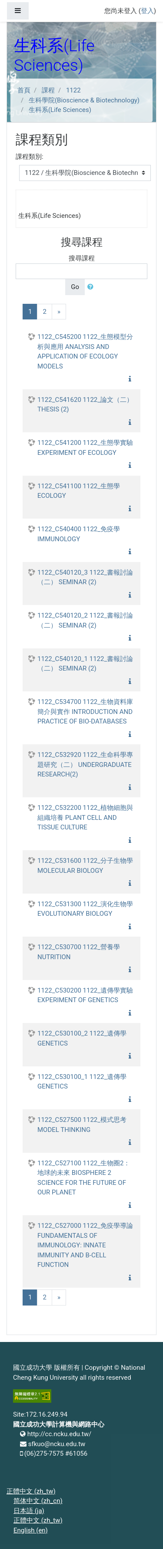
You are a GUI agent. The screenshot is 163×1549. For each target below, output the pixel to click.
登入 (147, 11)
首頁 (23, 90)
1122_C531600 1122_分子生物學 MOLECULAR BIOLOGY (85, 866)
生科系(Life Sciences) (60, 110)
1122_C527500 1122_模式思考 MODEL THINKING (81, 1125)
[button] (92, 287)
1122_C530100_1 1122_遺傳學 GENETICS (81, 1082)
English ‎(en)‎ (30, 1530)
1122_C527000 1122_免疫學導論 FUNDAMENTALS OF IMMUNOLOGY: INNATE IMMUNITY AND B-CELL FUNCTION (85, 1245)
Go (75, 287)
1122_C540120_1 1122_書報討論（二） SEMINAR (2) (85, 664)
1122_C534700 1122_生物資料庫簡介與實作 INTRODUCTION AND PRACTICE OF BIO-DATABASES (85, 711)
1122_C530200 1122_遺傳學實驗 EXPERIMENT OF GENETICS (85, 995)
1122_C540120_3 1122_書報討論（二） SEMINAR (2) (85, 577)
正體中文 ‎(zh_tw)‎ (31, 1491)
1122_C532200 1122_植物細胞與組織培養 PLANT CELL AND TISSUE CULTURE (85, 817)
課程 (48, 90)
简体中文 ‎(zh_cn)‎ (38, 1501)
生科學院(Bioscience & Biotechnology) (84, 100)
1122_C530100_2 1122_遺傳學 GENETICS (81, 1038)
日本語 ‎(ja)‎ (28, 1511)
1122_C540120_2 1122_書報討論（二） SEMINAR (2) (85, 620)
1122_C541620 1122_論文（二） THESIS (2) (85, 405)
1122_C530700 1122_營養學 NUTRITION (78, 952)
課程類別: (29, 157)
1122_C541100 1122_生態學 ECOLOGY (78, 491)
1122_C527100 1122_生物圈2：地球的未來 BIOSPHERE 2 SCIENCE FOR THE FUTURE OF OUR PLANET (83, 1178)
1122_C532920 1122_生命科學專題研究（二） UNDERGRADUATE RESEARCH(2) (85, 764)
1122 (73, 90)
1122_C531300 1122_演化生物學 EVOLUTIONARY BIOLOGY (85, 909)
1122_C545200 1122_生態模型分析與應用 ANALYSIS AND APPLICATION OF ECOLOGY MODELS (85, 351)
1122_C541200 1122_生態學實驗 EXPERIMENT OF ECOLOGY (85, 448)
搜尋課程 (82, 258)
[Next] (59, 312)
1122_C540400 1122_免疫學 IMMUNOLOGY (78, 534)
